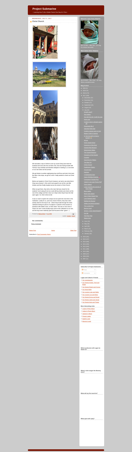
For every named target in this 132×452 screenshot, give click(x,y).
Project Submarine (44, 8)
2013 (84, 244)
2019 (84, 90)
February (87, 231)
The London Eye (89, 206)
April (85, 226)
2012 (84, 246)
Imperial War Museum (90, 147)
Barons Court (88, 208)
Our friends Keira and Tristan (90, 302)
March (86, 228)
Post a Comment (36, 224)
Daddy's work (86, 319)
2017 (84, 95)
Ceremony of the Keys (90, 145)
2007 (84, 258)
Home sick (87, 119)
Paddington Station (89, 167)
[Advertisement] (91, 334)
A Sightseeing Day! (89, 174)
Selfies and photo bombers (92, 203)
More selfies (87, 191)
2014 (84, 241)
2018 (84, 93)
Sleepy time (87, 218)
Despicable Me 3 (89, 126)
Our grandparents (87, 280)
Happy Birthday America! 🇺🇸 (92, 177)
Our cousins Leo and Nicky (90, 295)
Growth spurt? (88, 112)
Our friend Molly (87, 289)
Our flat (86, 213)
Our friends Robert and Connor (91, 287)
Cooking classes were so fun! (92, 131)
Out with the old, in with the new (93, 117)
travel (73, 216)
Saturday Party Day (89, 128)
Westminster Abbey (89, 150)
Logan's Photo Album (88, 308)
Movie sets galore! (89, 193)
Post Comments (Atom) (44, 234)
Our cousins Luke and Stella (90, 292)
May (85, 224)
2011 (84, 249)
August (86, 107)
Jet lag (86, 140)
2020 (84, 88)
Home (53, 230)
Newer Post (32, 230)
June (86, 221)
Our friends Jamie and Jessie (90, 300)
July (85, 110)
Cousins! (86, 157)
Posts (84, 270)
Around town (87, 170)
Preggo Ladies (86, 316)
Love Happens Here (90, 198)
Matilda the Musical (89, 201)
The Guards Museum (90, 152)
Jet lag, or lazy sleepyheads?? (93, 211)
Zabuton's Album (87, 314)
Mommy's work (86, 321)
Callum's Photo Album (88, 311)
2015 (84, 239)
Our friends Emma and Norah (90, 297)
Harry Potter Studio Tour (91, 196)
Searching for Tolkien (90, 160)
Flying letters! (88, 184)
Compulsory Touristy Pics (91, 179)
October (86, 102)
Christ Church (88, 165)
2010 (84, 251)
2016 (84, 236)
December (87, 97)
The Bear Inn (88, 162)
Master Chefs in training (91, 133)
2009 (84, 254)
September (87, 105)
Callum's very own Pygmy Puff (93, 182)
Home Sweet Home (89, 142)
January (86, 233)
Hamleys (86, 172)
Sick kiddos (87, 114)
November (87, 100)
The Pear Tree (88, 216)
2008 (84, 256)
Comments (86, 273)
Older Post (73, 230)
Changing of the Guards (91, 155)
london (69, 216)
